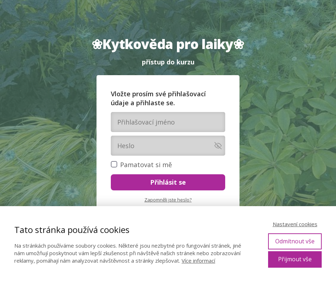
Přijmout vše (295, 259)
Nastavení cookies (295, 224)
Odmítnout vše (295, 241)
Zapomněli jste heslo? (168, 199)
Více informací (198, 260)
